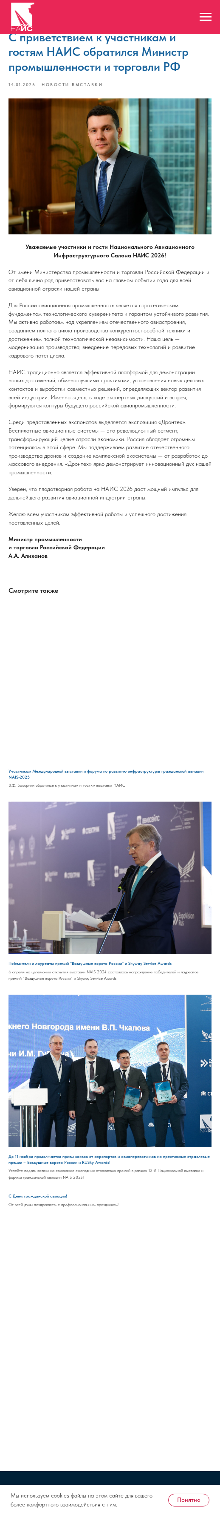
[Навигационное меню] (206, 17)
